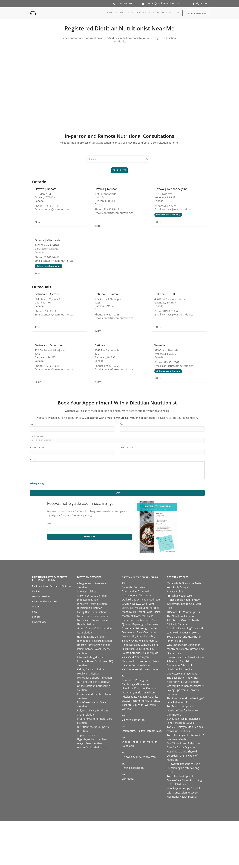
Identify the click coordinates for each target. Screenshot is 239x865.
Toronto (154, 700)
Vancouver (148, 757)
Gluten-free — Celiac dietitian (94, 628)
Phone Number (36, 435)
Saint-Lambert (142, 644)
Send (117, 492)
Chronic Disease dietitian (92, 595)
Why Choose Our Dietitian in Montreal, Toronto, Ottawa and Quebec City (185, 649)
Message (34, 459)
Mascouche (141, 607)
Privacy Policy (39, 621)
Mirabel (154, 607)
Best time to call (37, 447)
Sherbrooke (129, 661)
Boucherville (129, 591)
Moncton (152, 741)
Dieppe (126, 741)
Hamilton (127, 688)
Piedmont (128, 620)
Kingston (139, 688)
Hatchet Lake (153, 731)
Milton (151, 692)
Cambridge (128, 684)
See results (119, 170)
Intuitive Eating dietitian (91, 657)
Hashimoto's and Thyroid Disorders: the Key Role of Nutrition (182, 755)
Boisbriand (140, 587)
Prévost (156, 620)
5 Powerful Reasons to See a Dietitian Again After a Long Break (183, 768)
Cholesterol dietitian (89, 591)
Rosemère (128, 628)
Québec (126, 624)
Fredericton (139, 741)
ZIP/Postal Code (126, 447)
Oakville (152, 696)
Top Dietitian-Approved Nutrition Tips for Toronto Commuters (182, 710)
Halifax (141, 731)
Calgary (126, 720)
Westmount (152, 669)
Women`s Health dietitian (92, 747)
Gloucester (142, 684)
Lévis (152, 603)
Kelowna (127, 757)
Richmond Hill (140, 700)
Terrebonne (144, 661)
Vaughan (138, 705)
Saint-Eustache (145, 636)
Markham (127, 692)
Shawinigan (142, 657)
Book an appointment (196, 13)
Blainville (127, 587)
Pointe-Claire (142, 620)
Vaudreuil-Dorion (142, 665)
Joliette (136, 603)
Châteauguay (130, 595)
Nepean (142, 696)
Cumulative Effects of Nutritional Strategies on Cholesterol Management (182, 669)
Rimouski (152, 624)
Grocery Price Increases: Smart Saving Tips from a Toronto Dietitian (185, 690)
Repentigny (139, 624)
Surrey (137, 757)
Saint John (128, 746)
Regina (126, 768)
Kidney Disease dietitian (91, 669)
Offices (151, 13)
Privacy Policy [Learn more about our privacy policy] (37, 483)
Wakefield (138, 669)
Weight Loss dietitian (89, 743)
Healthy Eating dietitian (91, 636)
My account (202, 3)
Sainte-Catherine (132, 653)
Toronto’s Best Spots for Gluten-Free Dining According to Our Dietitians (184, 780)
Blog (168, 13)
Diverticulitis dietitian (89, 608)
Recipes (160, 13)
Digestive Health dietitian (92, 604)
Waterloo (150, 705)
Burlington (141, 680)
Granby (126, 603)
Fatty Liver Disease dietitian (93, 616)
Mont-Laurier (130, 612)
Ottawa (126, 700)
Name (32, 424)
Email (122, 424)
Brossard (143, 591)
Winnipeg (127, 778)
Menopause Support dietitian (94, 677)
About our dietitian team (45, 601)
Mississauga (129, 696)
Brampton (128, 680)
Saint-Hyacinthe (131, 640)
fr (178, 13)
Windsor (127, 709)
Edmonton (138, 720)
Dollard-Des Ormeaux (135, 599)
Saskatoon (137, 768)
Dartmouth (128, 731)
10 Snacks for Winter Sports (183, 612)
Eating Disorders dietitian (92, 612)
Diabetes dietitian (87, 599)
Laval (144, 603)
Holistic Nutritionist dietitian (94, 645)
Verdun (126, 669)
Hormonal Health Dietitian (182, 796)
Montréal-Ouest (143, 616)
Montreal (127, 616)
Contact (36, 591)
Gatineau (154, 599)
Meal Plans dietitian (88, 673)
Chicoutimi (145, 595)
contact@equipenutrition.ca (162, 3)
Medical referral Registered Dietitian (51, 586)
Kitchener (152, 688)
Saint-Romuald (144, 649)
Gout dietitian (85, 632)
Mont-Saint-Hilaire (149, 612)
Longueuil (128, 607)
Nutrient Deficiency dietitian (93, 682)
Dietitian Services (123, 13)
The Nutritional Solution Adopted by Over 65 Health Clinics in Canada (183, 620)
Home (110, 13)
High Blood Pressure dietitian (94, 640)
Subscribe (89, 536)
